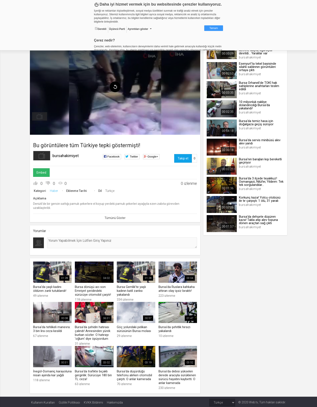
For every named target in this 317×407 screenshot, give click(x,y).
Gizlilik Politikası (69, 401)
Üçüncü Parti (117, 29)
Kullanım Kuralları (43, 401)
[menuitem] (40, 115)
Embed (43, 171)
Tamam (213, 28)
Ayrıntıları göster (138, 29)
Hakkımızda (115, 401)
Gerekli (100, 29)
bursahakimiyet (67, 155)
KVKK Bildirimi (93, 401)
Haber (55, 190)
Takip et (182, 157)
